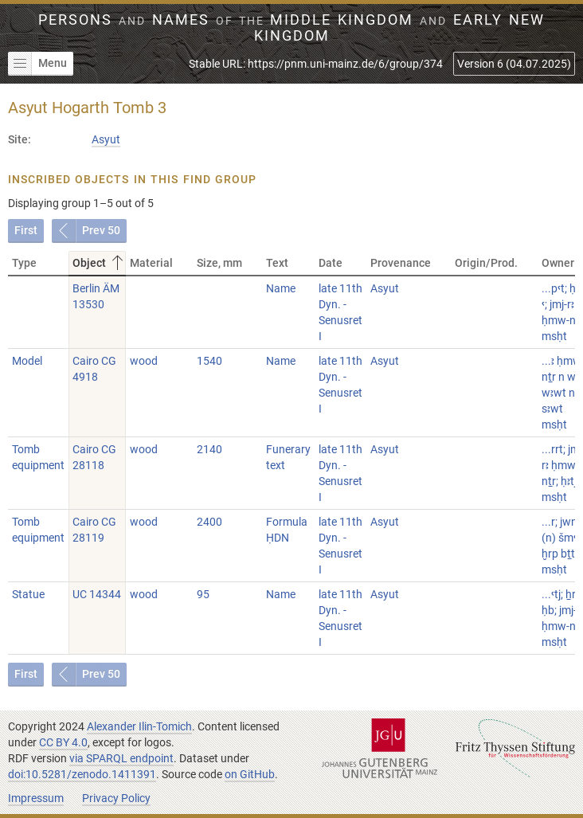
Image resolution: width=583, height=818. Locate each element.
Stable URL (316, 63)
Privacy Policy (116, 798)
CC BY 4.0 (63, 742)
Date (330, 262)
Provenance (400, 262)
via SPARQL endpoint (121, 758)
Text (277, 262)
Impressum (36, 798)
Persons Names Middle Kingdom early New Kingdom (291, 28)
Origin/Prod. (486, 262)
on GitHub (250, 774)
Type (24, 262)
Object (99, 263)
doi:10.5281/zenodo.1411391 (82, 774)
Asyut (106, 139)
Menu (37, 64)
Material (151, 262)
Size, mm (219, 262)
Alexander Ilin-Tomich (139, 726)
